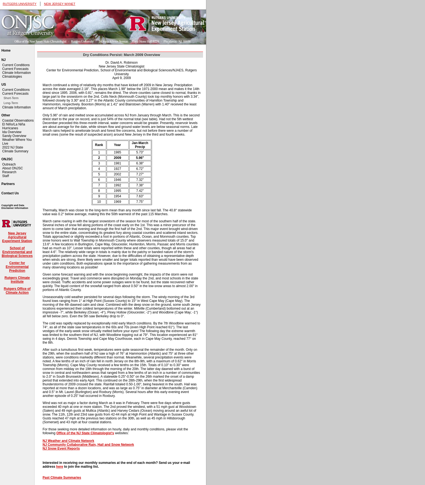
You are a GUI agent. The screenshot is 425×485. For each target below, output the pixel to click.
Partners (8, 184)
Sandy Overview (14, 136)
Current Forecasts (15, 69)
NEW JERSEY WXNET (59, 3)
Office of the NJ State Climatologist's (85, 433)
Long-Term (11, 103)
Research (9, 172)
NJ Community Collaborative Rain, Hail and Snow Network (88, 445)
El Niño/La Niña (13, 124)
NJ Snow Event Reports (61, 448)
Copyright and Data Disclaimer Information (14, 206)
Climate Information (16, 73)
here (59, 467)
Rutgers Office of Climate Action (17, 291)
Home (5, 50)
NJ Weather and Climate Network (68, 441)
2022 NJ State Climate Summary (15, 149)
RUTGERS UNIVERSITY (20, 3)
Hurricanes (10, 128)
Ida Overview (11, 132)
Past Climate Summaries (62, 478)
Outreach (9, 164)
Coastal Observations (18, 120)
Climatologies (12, 77)
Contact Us (10, 193)
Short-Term (11, 98)
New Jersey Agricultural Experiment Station (17, 237)
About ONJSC (12, 168)
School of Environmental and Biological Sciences (17, 252)
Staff (5, 176)
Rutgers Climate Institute (17, 280)
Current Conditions (16, 65)
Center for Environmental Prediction (17, 267)
